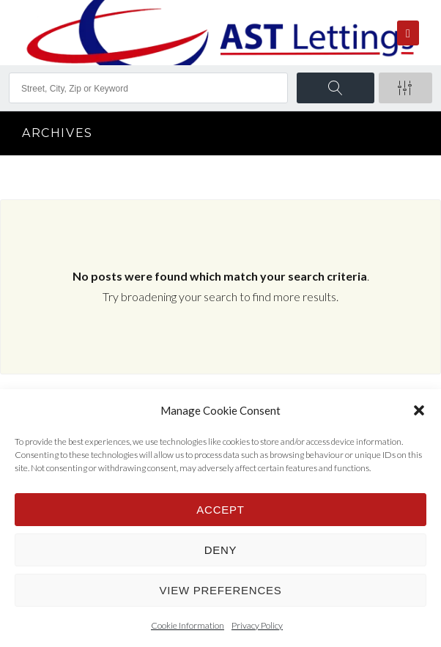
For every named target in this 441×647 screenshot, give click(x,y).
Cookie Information (187, 625)
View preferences (220, 590)
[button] (419, 410)
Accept (220, 509)
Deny (220, 550)
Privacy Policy (257, 625)
